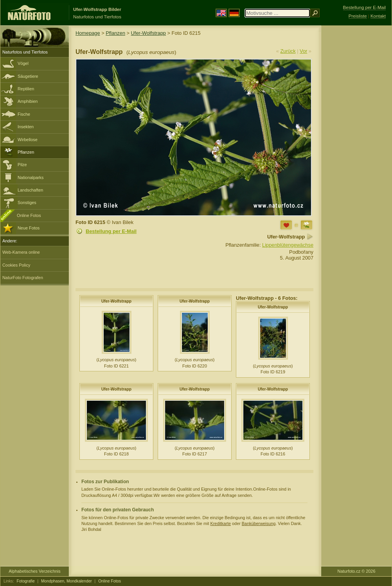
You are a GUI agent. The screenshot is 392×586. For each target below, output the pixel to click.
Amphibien (28, 101)
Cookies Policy (16, 265)
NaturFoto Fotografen (22, 277)
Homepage (88, 33)
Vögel (23, 63)
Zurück (288, 51)
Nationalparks (31, 177)
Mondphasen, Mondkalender (66, 581)
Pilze (22, 164)
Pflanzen (26, 152)
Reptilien (26, 88)
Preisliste (358, 16)
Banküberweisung (258, 523)
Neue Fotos (29, 228)
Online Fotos (29, 215)
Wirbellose (28, 139)
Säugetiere (28, 76)
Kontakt (378, 16)
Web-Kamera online (21, 252)
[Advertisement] (356, 150)
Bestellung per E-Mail (111, 231)
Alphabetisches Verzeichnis (34, 571)
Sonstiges (27, 202)
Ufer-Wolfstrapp (148, 33)
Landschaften (30, 190)
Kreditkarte (220, 523)
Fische (24, 114)
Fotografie (26, 581)
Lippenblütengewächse (287, 245)
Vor (303, 51)
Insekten (26, 126)
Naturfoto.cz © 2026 (357, 571)
